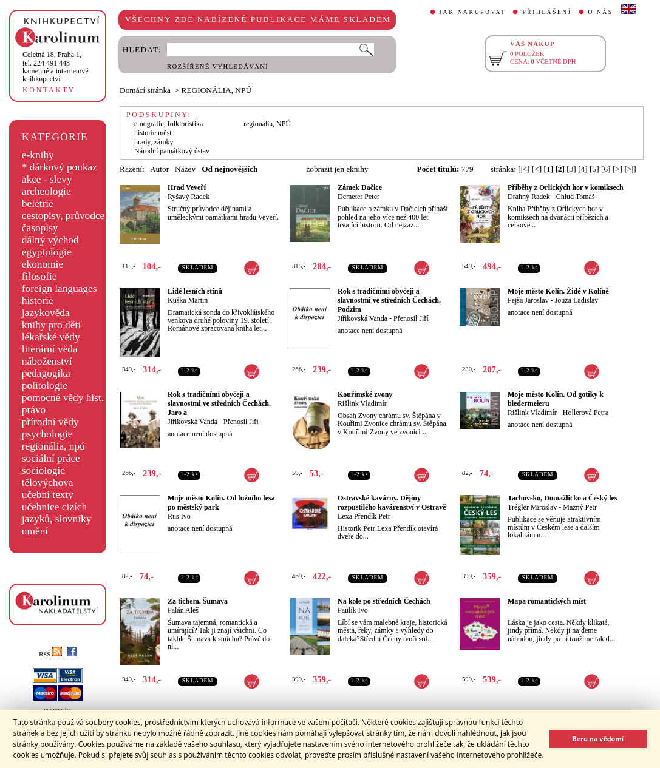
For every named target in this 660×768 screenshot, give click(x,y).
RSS (50, 654)
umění (35, 531)
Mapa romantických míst (547, 601)
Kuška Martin (188, 300)
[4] (583, 168)
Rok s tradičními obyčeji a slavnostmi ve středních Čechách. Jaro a (219, 403)
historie (37, 300)
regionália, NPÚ (267, 124)
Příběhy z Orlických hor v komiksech (566, 187)
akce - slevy (47, 179)
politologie (44, 385)
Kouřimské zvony (365, 394)
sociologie (43, 470)
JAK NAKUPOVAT (473, 12)
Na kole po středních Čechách (384, 601)
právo (34, 410)
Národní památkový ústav (171, 151)
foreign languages (59, 288)
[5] (594, 168)
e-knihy (38, 155)
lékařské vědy (51, 337)
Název (185, 168)
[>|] (630, 168)
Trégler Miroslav (532, 507)
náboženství (47, 361)
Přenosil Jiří (411, 318)
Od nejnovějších (229, 168)
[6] (606, 168)
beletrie (37, 203)
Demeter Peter (358, 196)
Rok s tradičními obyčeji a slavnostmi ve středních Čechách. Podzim (389, 300)
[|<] (523, 168)
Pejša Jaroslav (528, 300)
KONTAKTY (48, 90)
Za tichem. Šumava (198, 601)
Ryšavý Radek (188, 196)
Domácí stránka (145, 90)
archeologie (46, 191)
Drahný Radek (529, 196)
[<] (537, 168)
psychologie (47, 434)
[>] (617, 168)
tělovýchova (47, 482)
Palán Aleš (183, 610)
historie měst (153, 133)
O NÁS (600, 12)
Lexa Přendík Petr (364, 516)
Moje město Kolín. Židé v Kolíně (558, 291)
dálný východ (50, 240)
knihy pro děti (51, 325)
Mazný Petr (580, 507)
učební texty (47, 494)
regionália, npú (53, 446)
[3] (571, 168)
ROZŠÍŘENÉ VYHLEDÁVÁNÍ (217, 66)
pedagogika (46, 373)
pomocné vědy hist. (63, 397)
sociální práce (51, 458)
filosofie (39, 276)
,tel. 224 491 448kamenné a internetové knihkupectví (55, 66)
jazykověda (46, 312)
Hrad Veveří (187, 187)
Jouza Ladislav (577, 300)
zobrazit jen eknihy (337, 168)
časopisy (40, 228)
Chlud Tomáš (575, 196)
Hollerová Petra (586, 412)
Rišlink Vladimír (362, 403)
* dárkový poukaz (59, 167)
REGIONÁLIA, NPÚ (217, 90)
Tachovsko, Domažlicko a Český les (562, 498)
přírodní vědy (50, 422)
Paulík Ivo (353, 610)
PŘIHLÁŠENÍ (546, 12)
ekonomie (42, 264)
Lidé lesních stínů (195, 291)
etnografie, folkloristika (168, 124)
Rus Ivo (179, 516)
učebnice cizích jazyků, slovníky (57, 513)
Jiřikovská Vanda (362, 318)
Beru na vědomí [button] (598, 738)
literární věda (50, 349)
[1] (548, 168)
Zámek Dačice (360, 187)
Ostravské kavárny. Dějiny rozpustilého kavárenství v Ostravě (392, 502)
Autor (159, 168)
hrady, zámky (154, 142)
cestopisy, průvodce (63, 215)
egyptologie (47, 252)
